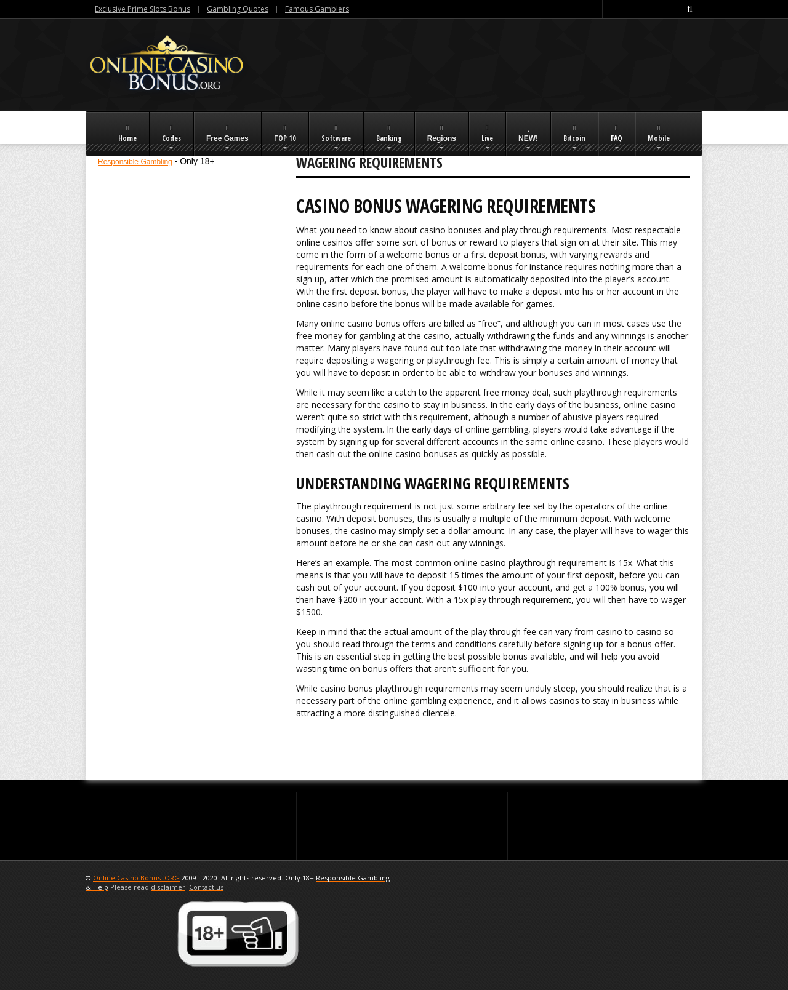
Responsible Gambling (135, 162)
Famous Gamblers (317, 9)
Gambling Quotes (237, 9)
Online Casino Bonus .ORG (136, 877)
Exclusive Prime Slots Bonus (142, 9)
